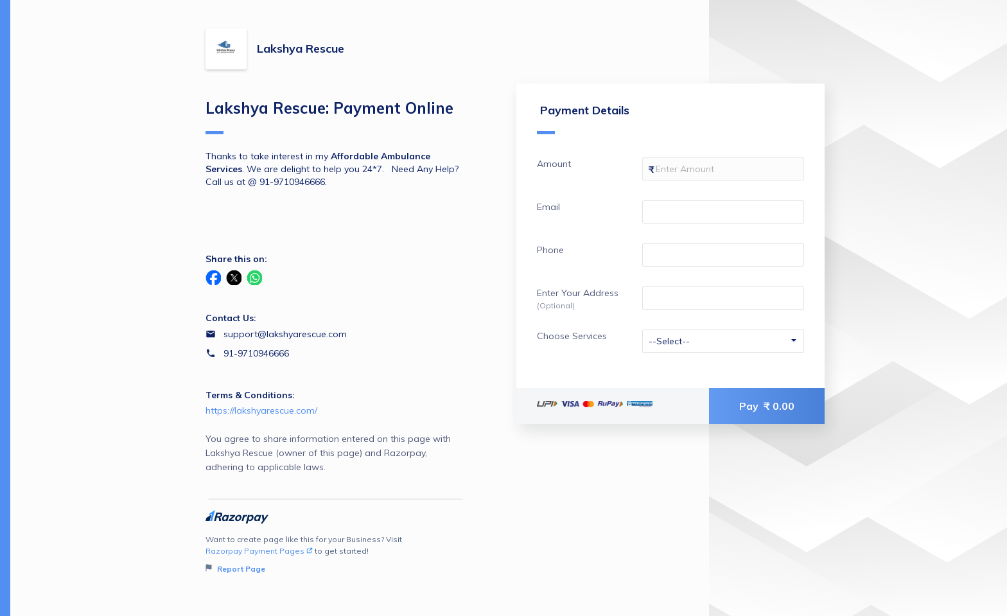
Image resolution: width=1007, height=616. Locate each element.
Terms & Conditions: (250, 395)
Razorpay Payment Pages (259, 551)
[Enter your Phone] (723, 255)
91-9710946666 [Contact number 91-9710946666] (256, 353)
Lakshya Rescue (300, 48)
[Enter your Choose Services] (723, 341)
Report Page (235, 569)
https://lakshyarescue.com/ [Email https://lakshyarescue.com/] (261, 410)
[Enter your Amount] (723, 168)
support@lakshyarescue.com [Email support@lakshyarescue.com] (285, 334)
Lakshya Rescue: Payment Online (329, 116)
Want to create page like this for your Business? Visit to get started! (336, 554)
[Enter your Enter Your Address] (723, 298)
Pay (766, 406)
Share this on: (236, 259)
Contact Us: (231, 318)
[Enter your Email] (723, 212)
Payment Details (583, 118)
